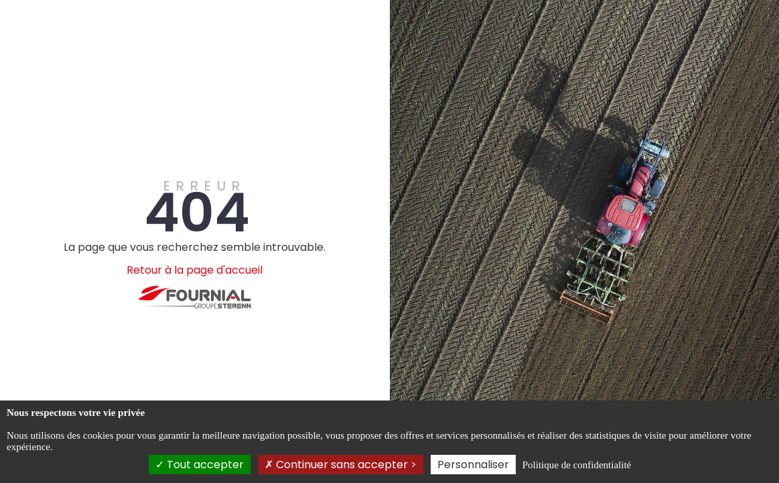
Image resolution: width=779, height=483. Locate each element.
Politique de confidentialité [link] (576, 465)
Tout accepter (199, 464)
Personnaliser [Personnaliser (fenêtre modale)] (473, 464)
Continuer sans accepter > (341, 464)
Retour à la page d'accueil (195, 270)
